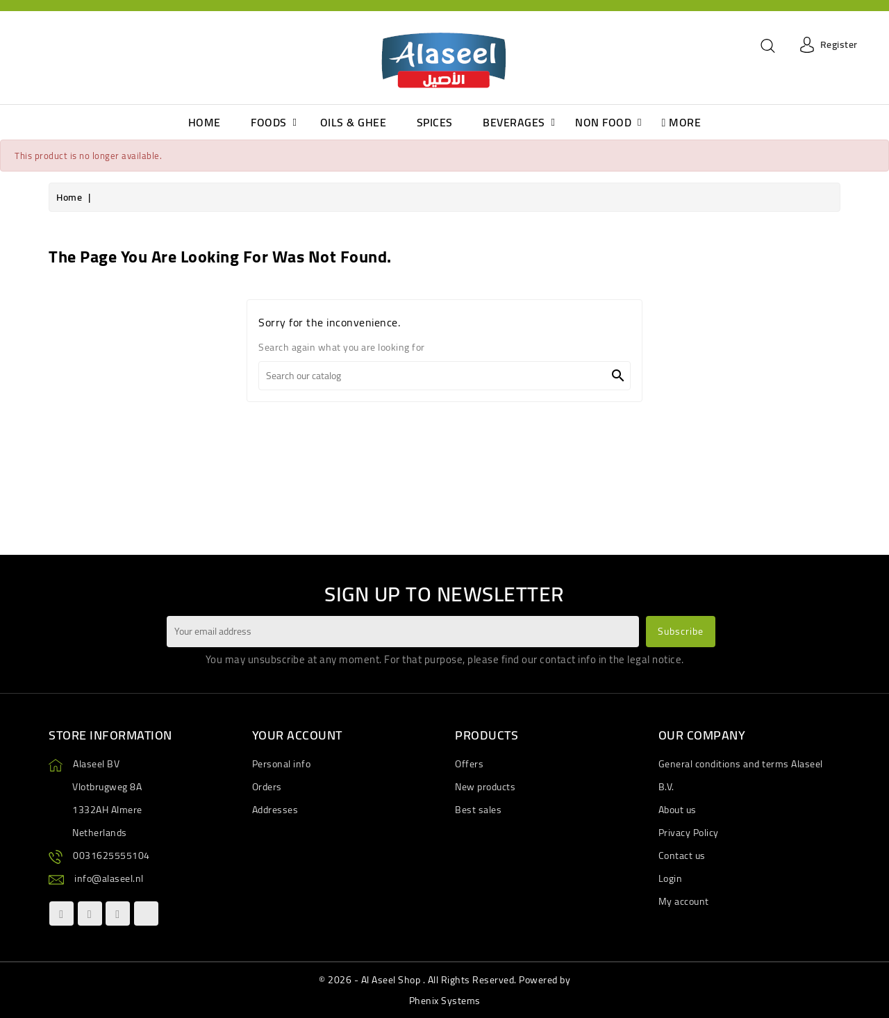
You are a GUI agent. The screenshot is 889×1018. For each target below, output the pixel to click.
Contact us (682, 855)
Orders (267, 787)
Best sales (478, 810)
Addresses (275, 810)
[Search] (444, 375)
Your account (297, 735)
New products (485, 787)
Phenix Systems (445, 1001)
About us (677, 810)
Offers (469, 764)
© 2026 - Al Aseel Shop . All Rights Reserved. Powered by (444, 980)
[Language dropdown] (28, 45)
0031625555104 (111, 855)
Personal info (281, 764)
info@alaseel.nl (109, 878)
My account (683, 901)
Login (670, 878)
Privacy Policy (688, 833)
